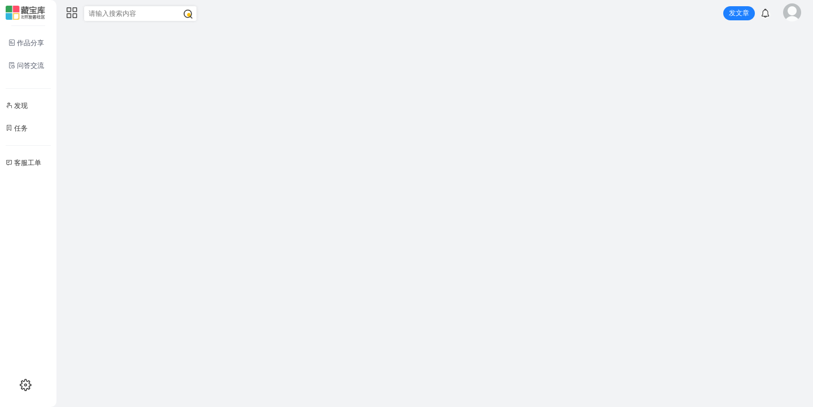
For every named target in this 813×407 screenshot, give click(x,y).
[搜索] (188, 14)
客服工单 (23, 163)
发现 (17, 106)
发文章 (739, 13)
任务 (17, 128)
